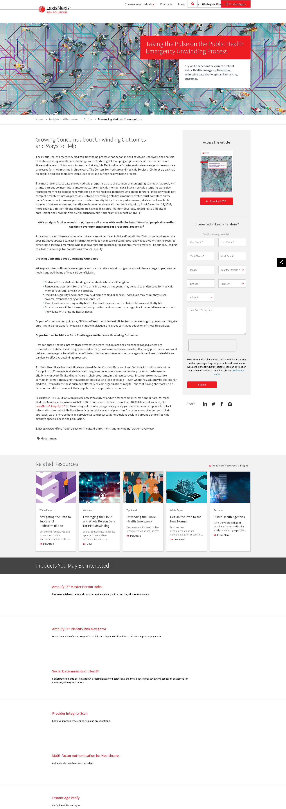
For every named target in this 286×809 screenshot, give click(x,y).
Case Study (90, 721)
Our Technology (135, 726)
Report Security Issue (182, 744)
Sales (173, 716)
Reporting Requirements (226, 726)
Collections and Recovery (55, 716)
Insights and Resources (192, 17)
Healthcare (47, 730)
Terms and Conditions (225, 716)
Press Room (134, 735)
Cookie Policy (220, 744)
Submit (202, 384)
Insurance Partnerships (139, 761)
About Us (219, 17)
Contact (239, 17)
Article (87, 716)
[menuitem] (164, 17)
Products (163, 17)
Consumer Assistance (182, 726)
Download (48, 543)
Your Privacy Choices (227, 758)
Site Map (132, 766)
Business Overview (137, 716)
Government (49, 438)
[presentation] (212, 345)
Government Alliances (139, 752)
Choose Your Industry (134, 17)
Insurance (46, 735)
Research (89, 739)
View (89, 543)
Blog (86, 726)
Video (87, 744)
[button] (232, 270)
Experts (131, 739)
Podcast (88, 735)
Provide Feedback (180, 749)
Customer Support (180, 721)
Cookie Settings (222, 739)
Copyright (75, 796)
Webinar (88, 749)
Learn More (223, 535)
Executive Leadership (139, 721)
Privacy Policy (220, 730)
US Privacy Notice (222, 735)
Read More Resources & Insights (230, 465)
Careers (131, 730)
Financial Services (51, 721)
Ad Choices (219, 753)
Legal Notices (220, 721)
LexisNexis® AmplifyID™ (50, 406)
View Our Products (51, 766)
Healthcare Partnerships (140, 757)
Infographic (90, 730)
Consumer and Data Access (228, 749)
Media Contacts (178, 730)
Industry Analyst (179, 735)
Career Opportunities (182, 739)
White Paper (90, 753)
